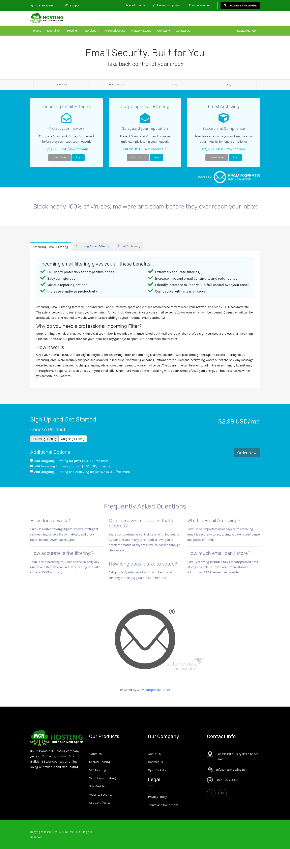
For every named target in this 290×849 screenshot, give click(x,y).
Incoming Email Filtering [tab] (50, 247)
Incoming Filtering (44, 439)
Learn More (59, 157)
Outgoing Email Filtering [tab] (93, 246)
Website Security (100, 794)
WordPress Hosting (102, 778)
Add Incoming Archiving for (70, 466)
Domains (54, 30)
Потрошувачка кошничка (240, 5)
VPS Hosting (97, 770)
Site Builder (97, 786)
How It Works (117, 84)
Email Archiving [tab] (129, 246)
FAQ (228, 84)
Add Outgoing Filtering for (69, 461)
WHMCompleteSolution (153, 690)
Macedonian (135, 5)
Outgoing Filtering (72, 439)
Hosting (73, 30)
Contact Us (183, 30)
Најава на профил (167, 5)
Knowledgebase (114, 30)
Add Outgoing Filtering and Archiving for (79, 472)
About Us (154, 754)
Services (91, 30)
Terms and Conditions (163, 805)
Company (163, 30)
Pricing (173, 84)
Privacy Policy (157, 797)
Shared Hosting (100, 762)
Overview (61, 84)
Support (73, 5)
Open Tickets (157, 770)
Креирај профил (199, 5)
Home (37, 30)
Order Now (246, 452)
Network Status (141, 30)
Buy (78, 157)
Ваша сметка (247, 30)
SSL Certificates (100, 802)
